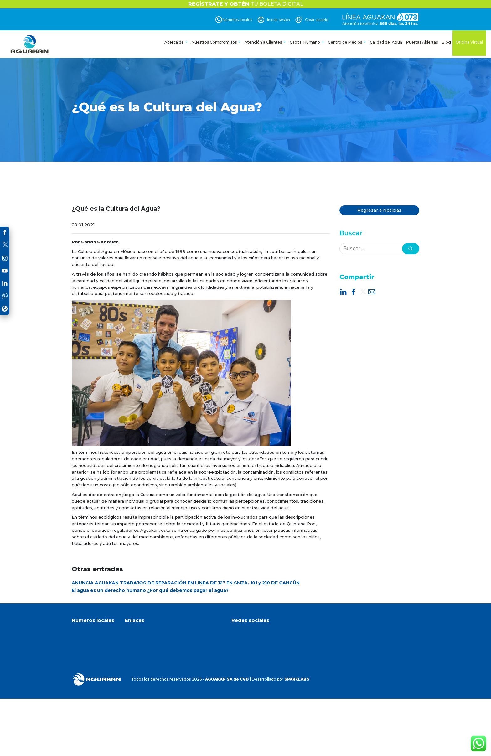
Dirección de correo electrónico (270, 684)
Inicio (130, 632)
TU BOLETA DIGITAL (245, 4)
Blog (446, 42)
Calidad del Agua (386, 42)
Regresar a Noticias (379, 210)
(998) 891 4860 (90, 653)
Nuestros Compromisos (215, 42)
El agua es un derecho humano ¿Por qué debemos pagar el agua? (150, 590)
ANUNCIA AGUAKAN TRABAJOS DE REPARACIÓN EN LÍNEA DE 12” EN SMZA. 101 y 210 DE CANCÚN (186, 583)
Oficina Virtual (469, 42)
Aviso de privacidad (143, 672)
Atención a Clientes (264, 42)
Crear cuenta (137, 664)
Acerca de (174, 42)
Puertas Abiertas (422, 42)
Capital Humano (305, 42)
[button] (410, 248)
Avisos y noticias (140, 656)
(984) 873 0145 (90, 673)
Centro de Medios (345, 42)
